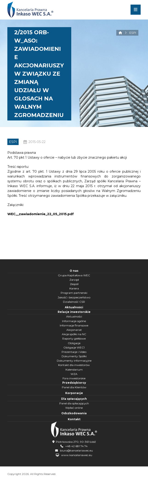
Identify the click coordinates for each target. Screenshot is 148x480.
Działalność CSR (74, 301)
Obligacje (74, 343)
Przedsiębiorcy (74, 382)
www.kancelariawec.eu (76, 455)
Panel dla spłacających (74, 403)
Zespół (74, 284)
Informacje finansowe (74, 325)
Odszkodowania (74, 413)
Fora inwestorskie (74, 378)
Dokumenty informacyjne (74, 360)
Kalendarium (74, 369)
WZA (74, 374)
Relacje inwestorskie (74, 312)
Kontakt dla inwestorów (74, 365)
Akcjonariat (74, 329)
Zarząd (74, 279)
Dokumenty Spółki (74, 356)
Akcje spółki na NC (74, 334)
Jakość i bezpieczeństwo (74, 297)
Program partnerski (74, 292)
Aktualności (74, 307)
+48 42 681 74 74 (76, 446)
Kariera (74, 288)
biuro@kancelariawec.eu (76, 450)
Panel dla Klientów (74, 387)
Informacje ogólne (74, 321)
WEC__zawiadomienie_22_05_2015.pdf (40, 214)
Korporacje (74, 393)
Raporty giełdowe (74, 338)
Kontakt (74, 419)
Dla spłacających (74, 398)
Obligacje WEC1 (74, 347)
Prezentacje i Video (74, 352)
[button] (136, 10)
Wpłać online (74, 407)
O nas (74, 270)
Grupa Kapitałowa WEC (74, 275)
